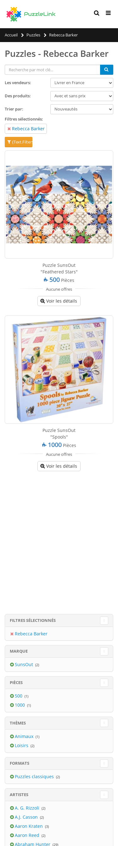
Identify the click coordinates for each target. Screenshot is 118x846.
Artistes (19, 794)
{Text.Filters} (19, 142)
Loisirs (22, 745)
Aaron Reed (28, 835)
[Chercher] (106, 70)
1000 (20, 705)
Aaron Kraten (29, 826)
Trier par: (14, 109)
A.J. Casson (27, 817)
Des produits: (18, 96)
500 (19, 696)
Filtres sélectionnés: (24, 119)
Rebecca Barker (28, 129)
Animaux (25, 736)
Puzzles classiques (35, 776)
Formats (19, 763)
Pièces (16, 682)
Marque (19, 651)
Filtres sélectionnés (33, 620)
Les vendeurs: (18, 82)
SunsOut (24, 664)
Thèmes (18, 723)
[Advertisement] (59, 536)
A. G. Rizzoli (28, 808)
